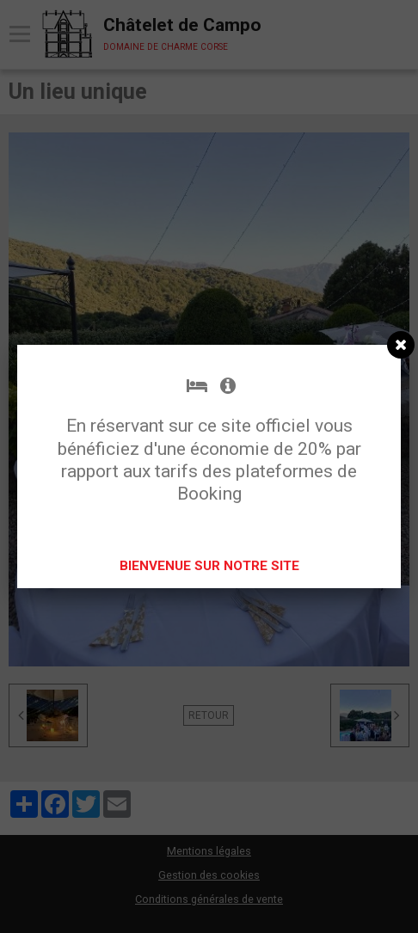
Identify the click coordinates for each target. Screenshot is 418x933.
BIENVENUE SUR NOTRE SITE (209, 566)
